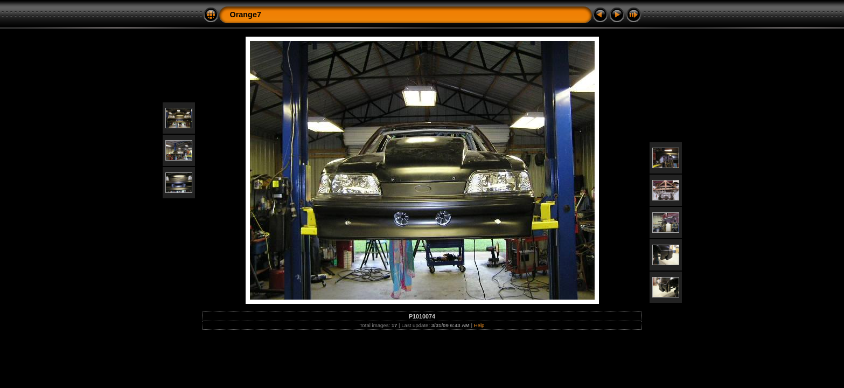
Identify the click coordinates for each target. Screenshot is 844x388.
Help (479, 325)
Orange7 (245, 14)
